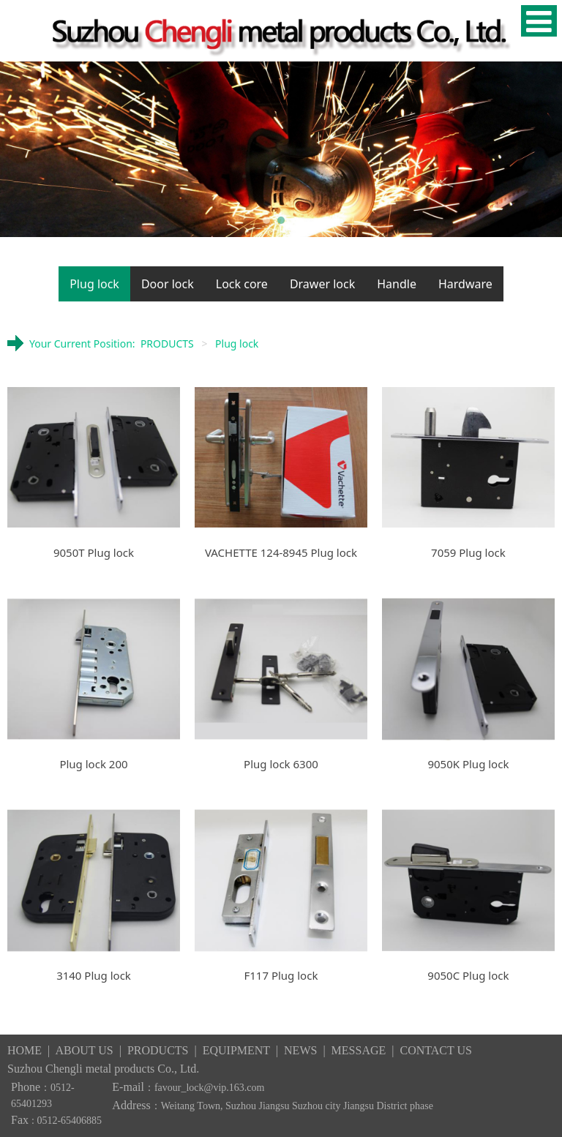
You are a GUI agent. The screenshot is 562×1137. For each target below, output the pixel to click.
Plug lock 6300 (281, 764)
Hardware (465, 284)
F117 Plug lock (281, 975)
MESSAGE (358, 1050)
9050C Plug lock (468, 975)
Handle (396, 284)
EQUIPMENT (236, 1050)
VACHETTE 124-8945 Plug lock (281, 552)
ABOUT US (84, 1050)
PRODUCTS (167, 343)
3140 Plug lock (93, 975)
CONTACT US (435, 1050)
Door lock (167, 284)
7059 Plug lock (468, 552)
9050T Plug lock (93, 552)
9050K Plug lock (468, 764)
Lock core (242, 284)
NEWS (302, 1050)
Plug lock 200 (93, 764)
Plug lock (94, 284)
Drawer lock (322, 284)
